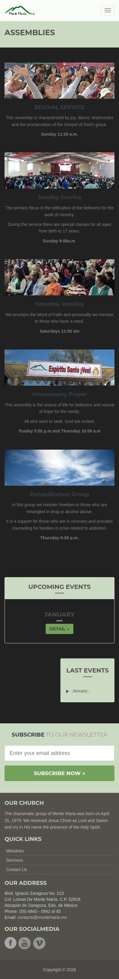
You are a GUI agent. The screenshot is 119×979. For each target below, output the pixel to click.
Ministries (15, 850)
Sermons (14, 860)
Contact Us (16, 869)
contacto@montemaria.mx (42, 917)
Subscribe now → (59, 773)
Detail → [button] (59, 629)
